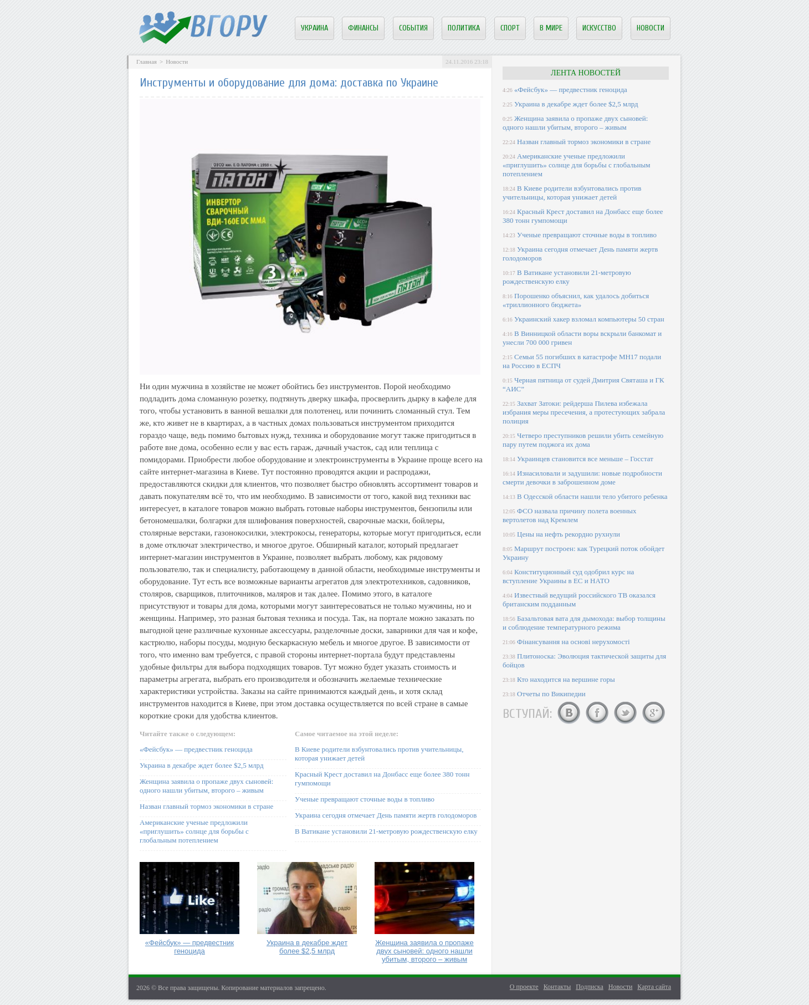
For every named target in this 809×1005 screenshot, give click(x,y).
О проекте (524, 987)
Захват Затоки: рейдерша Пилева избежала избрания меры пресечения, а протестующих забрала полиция (584, 412)
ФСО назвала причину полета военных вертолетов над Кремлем (569, 515)
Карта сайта (654, 987)
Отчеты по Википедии (551, 694)
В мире (551, 28)
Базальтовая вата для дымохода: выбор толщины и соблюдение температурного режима (584, 622)
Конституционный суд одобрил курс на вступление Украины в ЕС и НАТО (568, 576)
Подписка (589, 987)
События (413, 28)
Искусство (599, 28)
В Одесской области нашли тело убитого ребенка (592, 496)
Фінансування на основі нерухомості (573, 641)
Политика (464, 28)
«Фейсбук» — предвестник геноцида (196, 749)
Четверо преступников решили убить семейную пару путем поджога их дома (583, 439)
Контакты (557, 987)
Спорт (510, 28)
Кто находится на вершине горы (566, 679)
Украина (314, 28)
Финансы (363, 28)
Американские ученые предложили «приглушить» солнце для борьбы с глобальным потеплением (194, 831)
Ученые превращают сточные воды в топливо (364, 799)
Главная (146, 61)
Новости (650, 28)
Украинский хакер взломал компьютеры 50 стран (589, 319)
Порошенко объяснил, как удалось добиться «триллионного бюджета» (576, 300)
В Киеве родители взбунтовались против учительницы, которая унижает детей (572, 192)
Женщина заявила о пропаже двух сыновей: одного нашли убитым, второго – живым (206, 785)
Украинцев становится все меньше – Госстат (585, 459)
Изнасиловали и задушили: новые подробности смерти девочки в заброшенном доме (582, 477)
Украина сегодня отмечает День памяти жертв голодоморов (386, 815)
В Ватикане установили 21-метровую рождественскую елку (386, 831)
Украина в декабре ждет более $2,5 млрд (202, 765)
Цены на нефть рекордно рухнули (568, 534)
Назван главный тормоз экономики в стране (206, 806)
